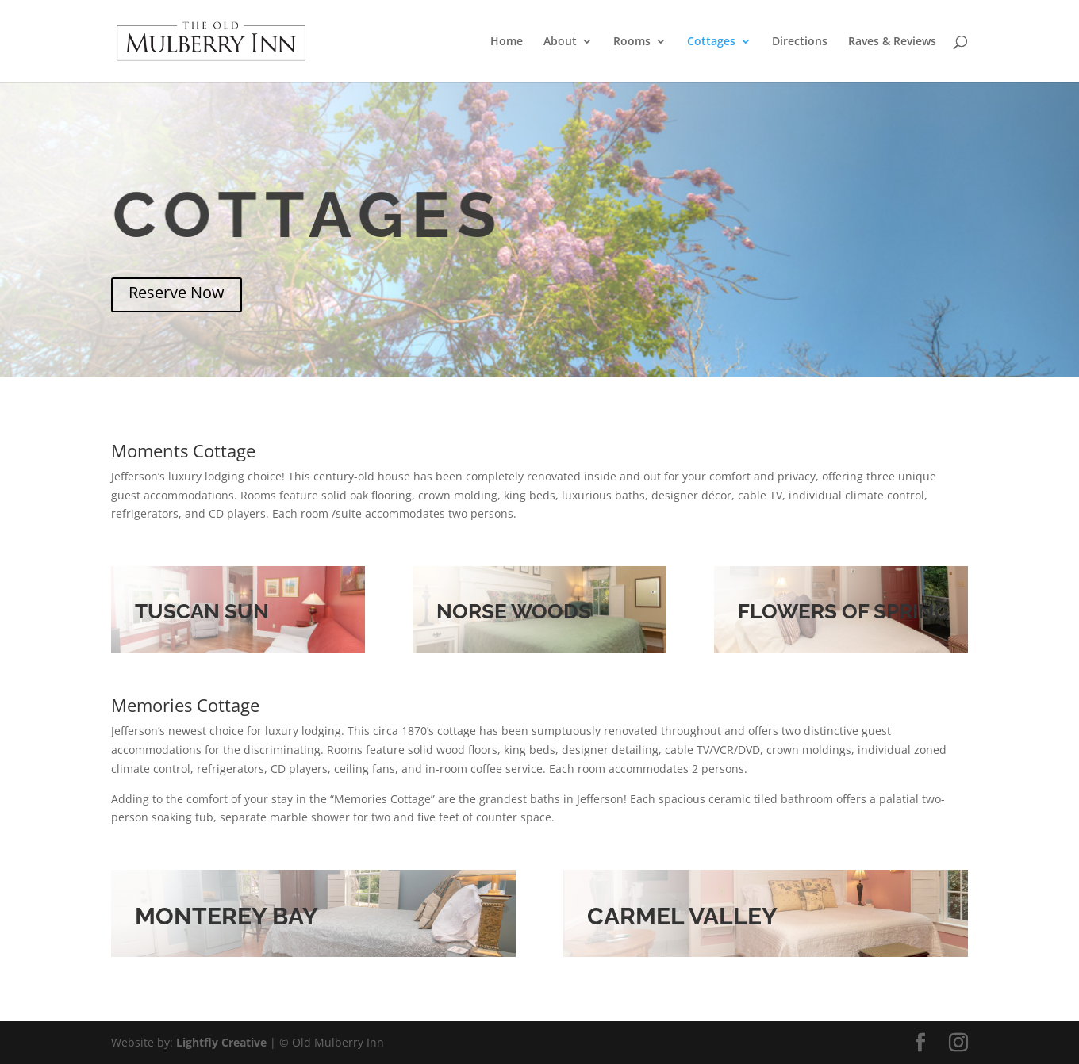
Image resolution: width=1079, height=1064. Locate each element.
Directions (799, 42)
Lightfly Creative (221, 1042)
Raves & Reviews (892, 42)
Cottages (711, 42)
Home (506, 42)
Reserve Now (177, 292)
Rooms (632, 42)
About (560, 42)
